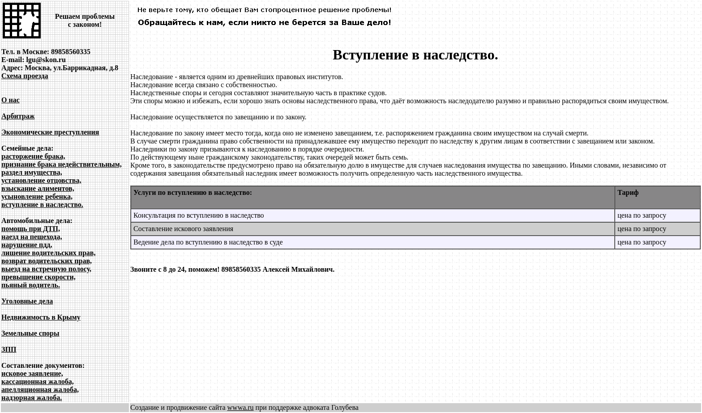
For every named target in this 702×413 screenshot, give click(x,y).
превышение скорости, (38, 277)
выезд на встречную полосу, (46, 269)
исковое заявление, (32, 373)
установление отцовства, (41, 180)
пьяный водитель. (30, 285)
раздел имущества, (31, 172)
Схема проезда (24, 76)
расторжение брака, (33, 156)
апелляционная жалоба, (40, 389)
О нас (10, 100)
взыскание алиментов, (37, 188)
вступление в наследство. (42, 204)
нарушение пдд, (26, 245)
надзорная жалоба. (31, 397)
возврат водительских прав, (46, 261)
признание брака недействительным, (61, 164)
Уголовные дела (27, 301)
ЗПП (8, 349)
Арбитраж (17, 116)
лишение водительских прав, (48, 253)
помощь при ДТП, (30, 228)
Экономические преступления (50, 132)
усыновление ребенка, (37, 196)
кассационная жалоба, (37, 381)
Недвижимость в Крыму (41, 317)
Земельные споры (30, 333)
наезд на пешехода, (31, 236)
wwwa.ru (240, 407)
